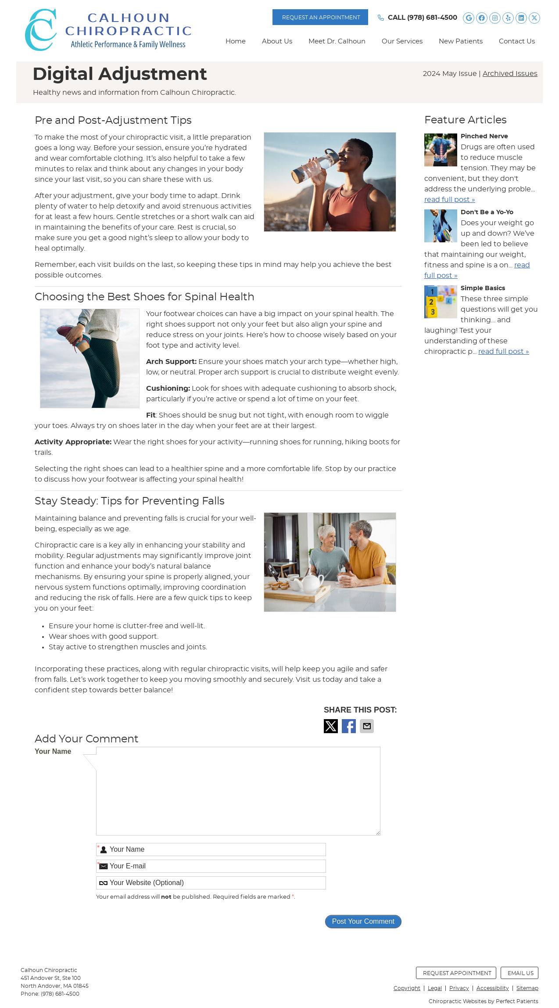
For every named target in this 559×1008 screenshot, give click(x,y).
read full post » (449, 199)
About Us (277, 41)
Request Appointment (457, 973)
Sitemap (527, 988)
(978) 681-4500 (432, 17)
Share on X (332, 726)
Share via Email (368, 726)
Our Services (402, 41)
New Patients (461, 41)
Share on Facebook (350, 726)
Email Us (521, 973)
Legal (435, 988)
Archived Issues (510, 73)
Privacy (459, 988)
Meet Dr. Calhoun (337, 41)
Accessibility (493, 988)
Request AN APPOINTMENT (321, 17)
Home (236, 41)
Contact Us (517, 41)
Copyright (407, 988)
